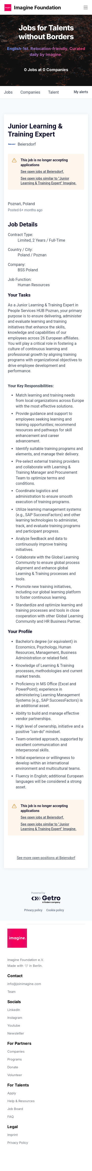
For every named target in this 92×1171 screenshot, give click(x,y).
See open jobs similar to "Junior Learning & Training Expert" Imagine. (48, 180)
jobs (8, 92)
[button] (8, 7)
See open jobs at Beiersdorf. (42, 172)
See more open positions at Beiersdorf (46, 858)
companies (30, 92)
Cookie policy (55, 910)
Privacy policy (33, 910)
